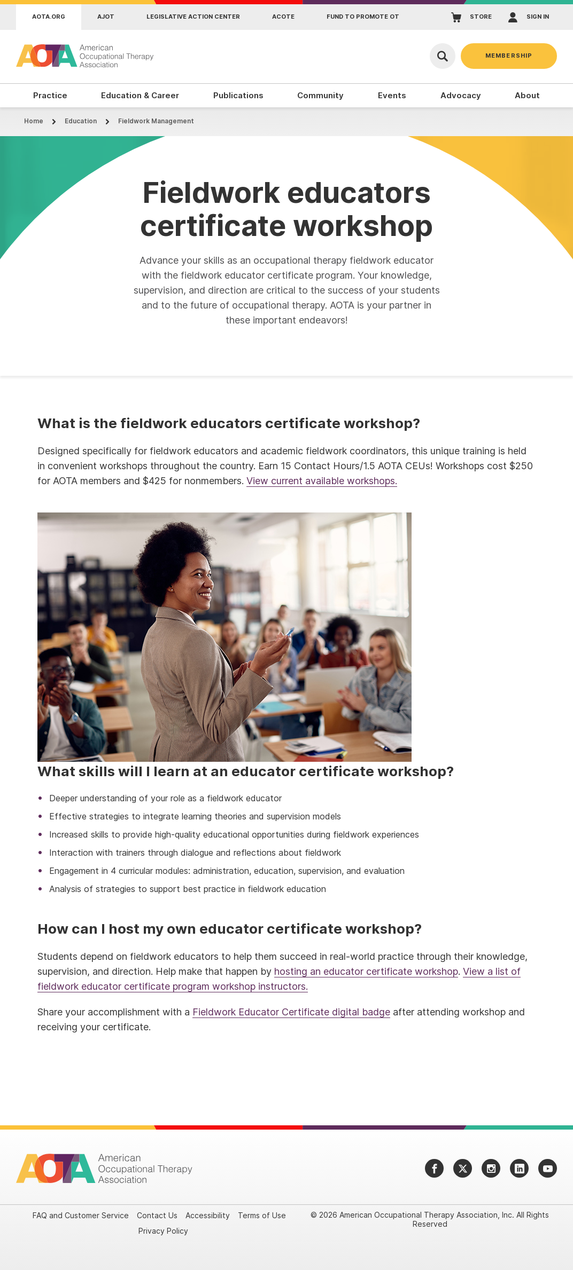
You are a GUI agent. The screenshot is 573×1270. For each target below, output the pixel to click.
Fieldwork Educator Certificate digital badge (291, 1011)
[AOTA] (85, 55)
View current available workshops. (321, 480)
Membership (508, 55)
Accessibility (207, 1215)
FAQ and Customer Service (81, 1215)
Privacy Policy (163, 1230)
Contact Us (157, 1215)
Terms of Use (262, 1215)
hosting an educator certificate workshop (366, 971)
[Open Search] (442, 56)
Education (81, 121)
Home (33, 121)
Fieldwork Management (156, 121)
